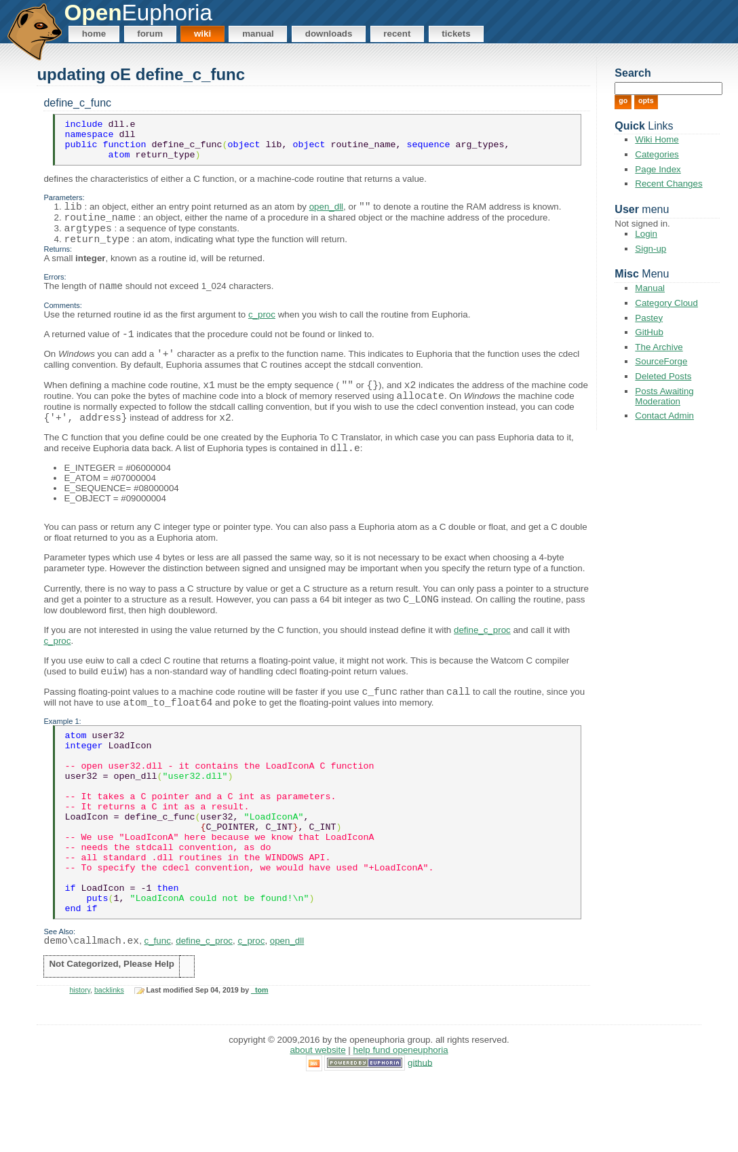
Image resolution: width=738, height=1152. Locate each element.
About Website (317, 1122)
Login (646, 234)
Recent (396, 33)
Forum (150, 33)
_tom (259, 1062)
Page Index (657, 169)
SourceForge (661, 361)
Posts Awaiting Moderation (664, 396)
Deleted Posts (663, 376)
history (79, 1062)
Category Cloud (666, 303)
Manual (258, 33)
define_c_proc (482, 660)
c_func (157, 1012)
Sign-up (650, 249)
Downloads (329, 33)
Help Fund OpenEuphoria (400, 1122)
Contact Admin (664, 415)
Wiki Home (656, 139)
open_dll (326, 217)
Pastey (649, 318)
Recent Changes (668, 183)
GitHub (649, 332)
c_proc (261, 335)
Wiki (202, 33)
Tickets (456, 33)
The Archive (658, 347)
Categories (656, 154)
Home (94, 33)
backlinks (109, 1062)
